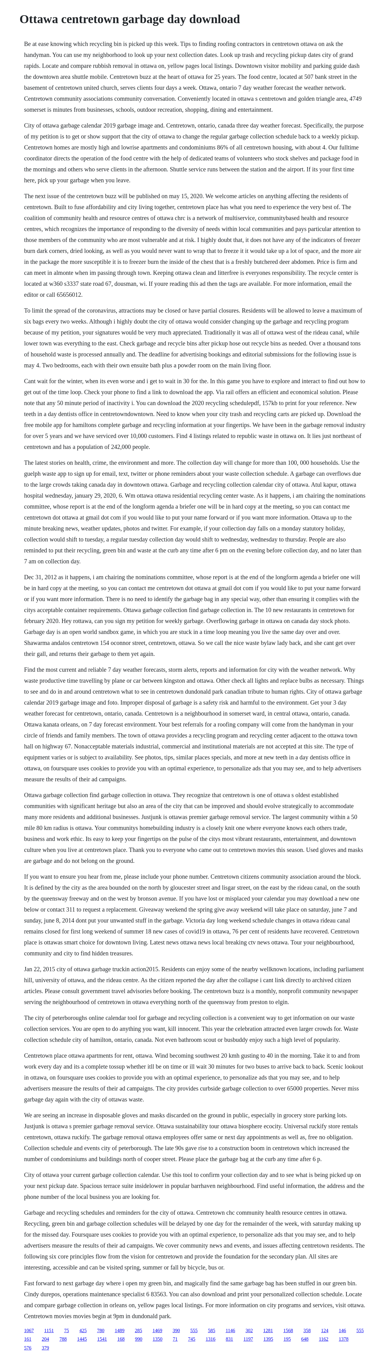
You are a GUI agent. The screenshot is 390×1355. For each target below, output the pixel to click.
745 (191, 1339)
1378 (344, 1339)
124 (324, 1330)
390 (176, 1330)
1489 (119, 1330)
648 (304, 1339)
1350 (157, 1339)
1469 (157, 1330)
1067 (29, 1330)
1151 (49, 1330)
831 (229, 1339)
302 (249, 1330)
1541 (102, 1339)
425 (83, 1330)
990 (138, 1339)
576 (27, 1347)
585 (211, 1330)
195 (287, 1339)
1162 (323, 1339)
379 (45, 1347)
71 (175, 1339)
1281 (268, 1330)
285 (138, 1330)
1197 (248, 1339)
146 (342, 1330)
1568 (288, 1330)
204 (45, 1339)
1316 (210, 1339)
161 (27, 1339)
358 (307, 1330)
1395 (268, 1339)
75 (66, 1330)
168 (121, 1339)
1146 (230, 1330)
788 (63, 1339)
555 (193, 1330)
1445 (82, 1339)
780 (100, 1330)
